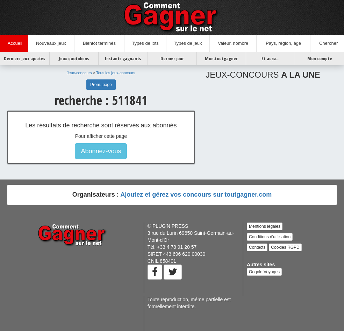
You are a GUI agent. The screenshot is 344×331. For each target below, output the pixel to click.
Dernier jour (172, 58)
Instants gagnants (123, 58)
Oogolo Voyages (264, 271)
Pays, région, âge (283, 43)
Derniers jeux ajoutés (24, 58)
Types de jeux (188, 43)
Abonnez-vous (101, 151)
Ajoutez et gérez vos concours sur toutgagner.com (196, 194)
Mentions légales (264, 226)
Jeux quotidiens (74, 58)
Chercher (327, 43)
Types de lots (145, 43)
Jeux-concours (79, 73)
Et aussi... (270, 58)
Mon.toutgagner (221, 58)
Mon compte (319, 58)
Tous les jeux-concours (115, 73)
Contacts (257, 247)
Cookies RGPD (285, 247)
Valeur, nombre (233, 43)
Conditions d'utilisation (270, 236)
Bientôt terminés (99, 43)
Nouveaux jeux (51, 43)
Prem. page (101, 84)
